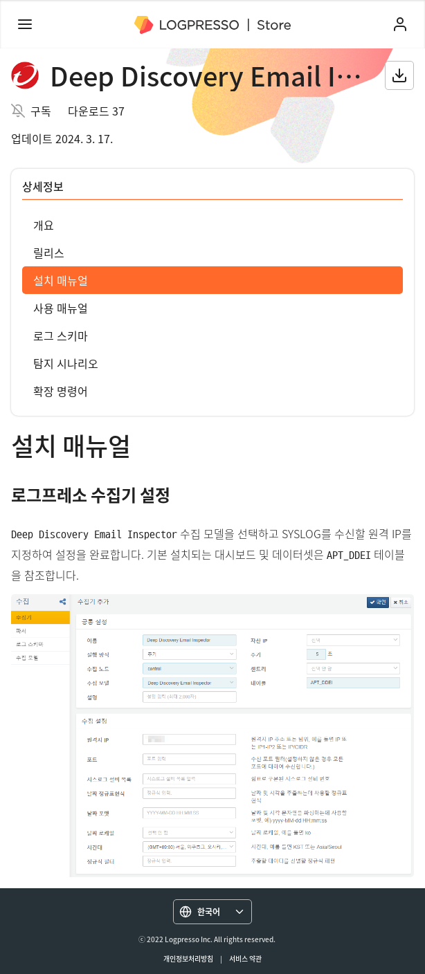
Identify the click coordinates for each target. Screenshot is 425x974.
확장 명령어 (60, 391)
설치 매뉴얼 (60, 280)
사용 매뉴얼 (60, 308)
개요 (43, 225)
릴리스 (48, 252)
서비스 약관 (245, 958)
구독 (40, 110)
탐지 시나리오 (65, 363)
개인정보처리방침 (188, 958)
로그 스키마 (60, 335)
